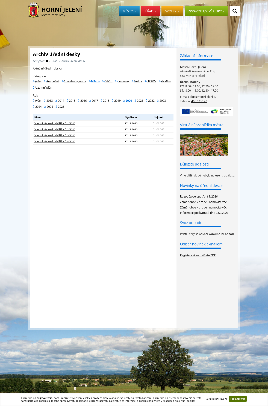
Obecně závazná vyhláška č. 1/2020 (54, 123)
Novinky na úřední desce (201, 185)
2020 (129, 101)
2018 (106, 101)
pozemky (123, 81)
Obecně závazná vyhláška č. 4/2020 (54, 141)
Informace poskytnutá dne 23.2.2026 (204, 213)
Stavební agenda (75, 81)
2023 (163, 101)
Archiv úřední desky (73, 61)
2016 (83, 101)
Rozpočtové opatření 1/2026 (199, 196)
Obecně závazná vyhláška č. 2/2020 (54, 129)
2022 (151, 101)
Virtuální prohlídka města (201, 124)
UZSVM (151, 81)
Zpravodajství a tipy (206, 11)
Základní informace (196, 55)
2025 (50, 107)
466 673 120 (199, 101)
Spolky (172, 11)
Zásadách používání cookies (179, 400)
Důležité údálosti (194, 164)
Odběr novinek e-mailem (201, 244)
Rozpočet (52, 81)
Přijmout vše (237, 399)
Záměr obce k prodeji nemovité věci (203, 202)
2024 (38, 107)
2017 (95, 101)
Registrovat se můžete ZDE (198, 255)
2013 (49, 101)
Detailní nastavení (216, 399)
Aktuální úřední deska (47, 68)
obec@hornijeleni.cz (203, 97)
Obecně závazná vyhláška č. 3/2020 (54, 135)
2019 (117, 101)
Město (129, 11)
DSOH (109, 81)
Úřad (150, 11)
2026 (61, 107)
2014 (61, 101)
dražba (166, 81)
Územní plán (43, 87)
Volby (138, 81)
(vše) (38, 81)
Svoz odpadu (191, 222)
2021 (140, 101)
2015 (72, 101)
